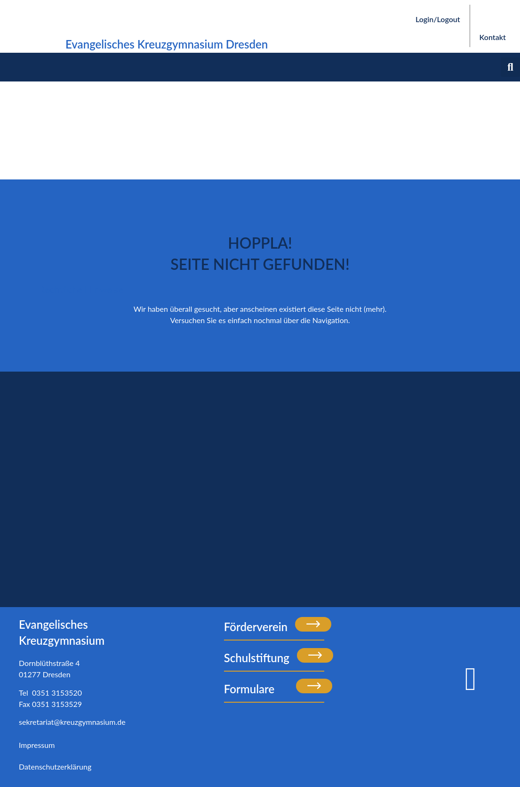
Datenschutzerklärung (55, 766)
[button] (510, 67)
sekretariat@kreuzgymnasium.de (72, 721)
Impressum (37, 744)
